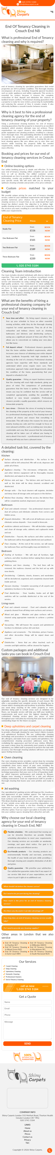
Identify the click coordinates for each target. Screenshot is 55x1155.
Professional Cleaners (13, 977)
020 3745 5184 (29, 2)
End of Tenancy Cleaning (14, 979)
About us (27, 1131)
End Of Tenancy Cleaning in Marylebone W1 (41, 948)
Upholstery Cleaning (13, 971)
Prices (27, 1134)
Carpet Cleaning (11, 966)
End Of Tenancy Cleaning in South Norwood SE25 (41, 952)
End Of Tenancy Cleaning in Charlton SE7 (16, 944)
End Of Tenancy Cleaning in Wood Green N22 (16, 948)
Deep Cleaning (11, 969)
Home (27, 1128)
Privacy (27, 1140)
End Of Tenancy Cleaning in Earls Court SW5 (16, 952)
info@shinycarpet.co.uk (29, 4)
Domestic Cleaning (12, 974)
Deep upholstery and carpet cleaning (27, 726)
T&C (27, 1142)
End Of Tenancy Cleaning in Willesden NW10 (41, 944)
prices (22, 188)
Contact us (27, 1137)
